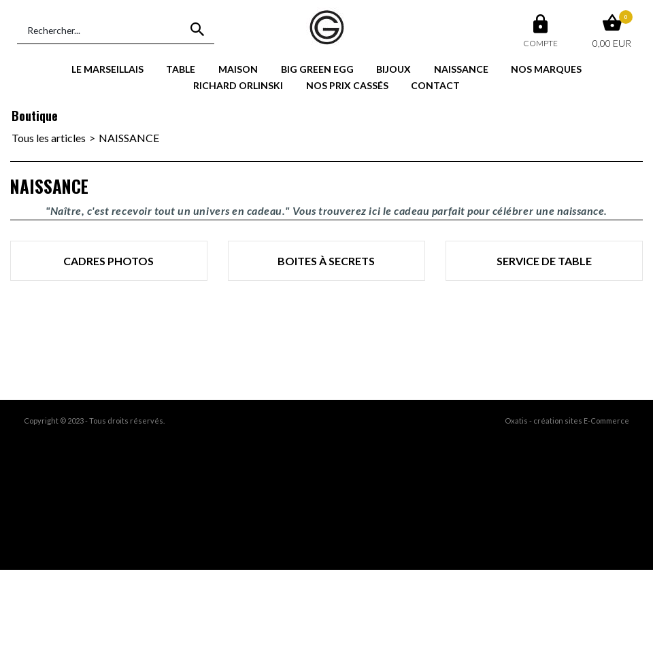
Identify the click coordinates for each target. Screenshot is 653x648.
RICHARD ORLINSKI (238, 85)
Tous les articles (49, 137)
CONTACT (435, 85)
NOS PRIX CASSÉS (347, 85)
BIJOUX (393, 69)
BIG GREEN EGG (317, 69)
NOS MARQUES (546, 69)
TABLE (180, 69)
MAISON (238, 69)
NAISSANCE (461, 69)
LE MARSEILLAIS (107, 69)
